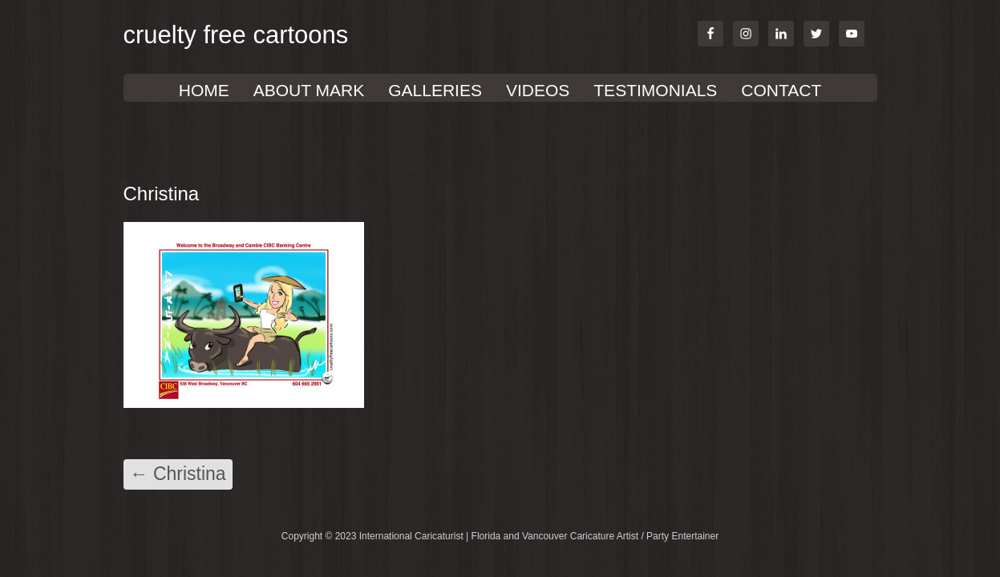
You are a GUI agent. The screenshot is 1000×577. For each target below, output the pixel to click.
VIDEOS (537, 90)
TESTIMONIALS (655, 90)
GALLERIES (435, 90)
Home (204, 90)
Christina (178, 473)
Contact (781, 90)
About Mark (308, 90)
